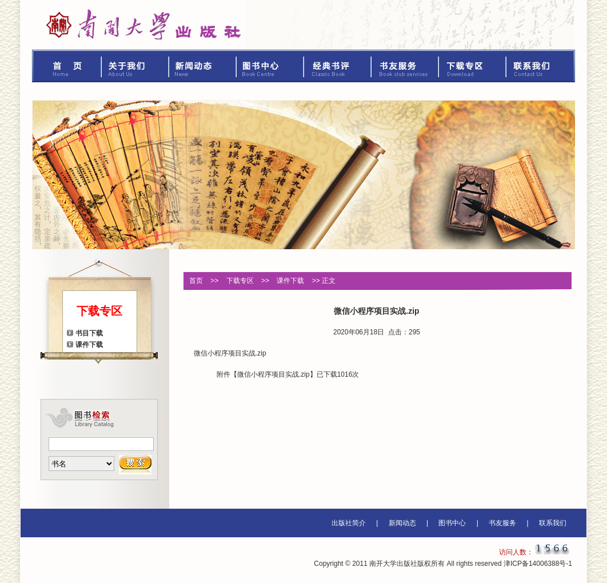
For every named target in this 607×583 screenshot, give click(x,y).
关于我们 (135, 66)
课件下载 (89, 345)
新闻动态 (203, 66)
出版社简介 (349, 523)
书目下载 (89, 333)
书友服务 (405, 66)
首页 (67, 66)
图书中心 (270, 66)
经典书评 (338, 66)
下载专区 (472, 66)
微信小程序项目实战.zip (273, 374)
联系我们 (540, 66)
